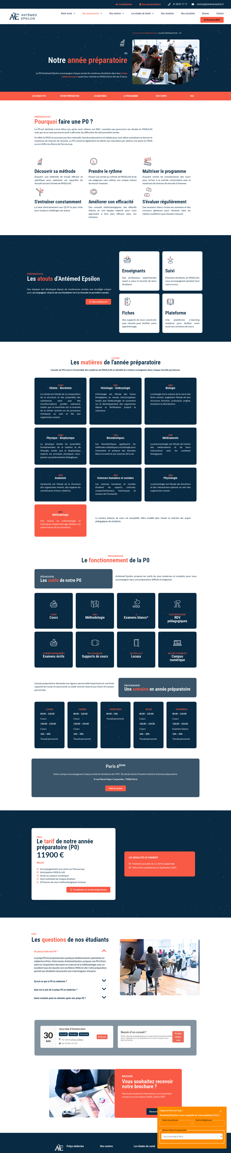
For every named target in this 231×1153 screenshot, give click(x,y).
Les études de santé (144, 1146)
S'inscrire (102, 1037)
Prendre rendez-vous (178, 1036)
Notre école (68, 13)
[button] (71, 951)
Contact (220, 13)
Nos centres (116, 13)
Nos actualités (188, 13)
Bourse (205, 13)
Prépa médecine (75, 1146)
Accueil (136, 33)
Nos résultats (167, 13)
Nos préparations (92, 13)
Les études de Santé (142, 13)
